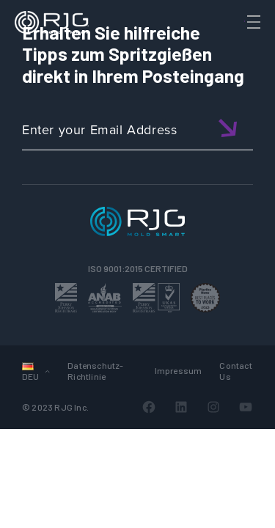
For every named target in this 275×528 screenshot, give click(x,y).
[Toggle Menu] (252, 22)
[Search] (233, 46)
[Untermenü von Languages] (47, 370)
